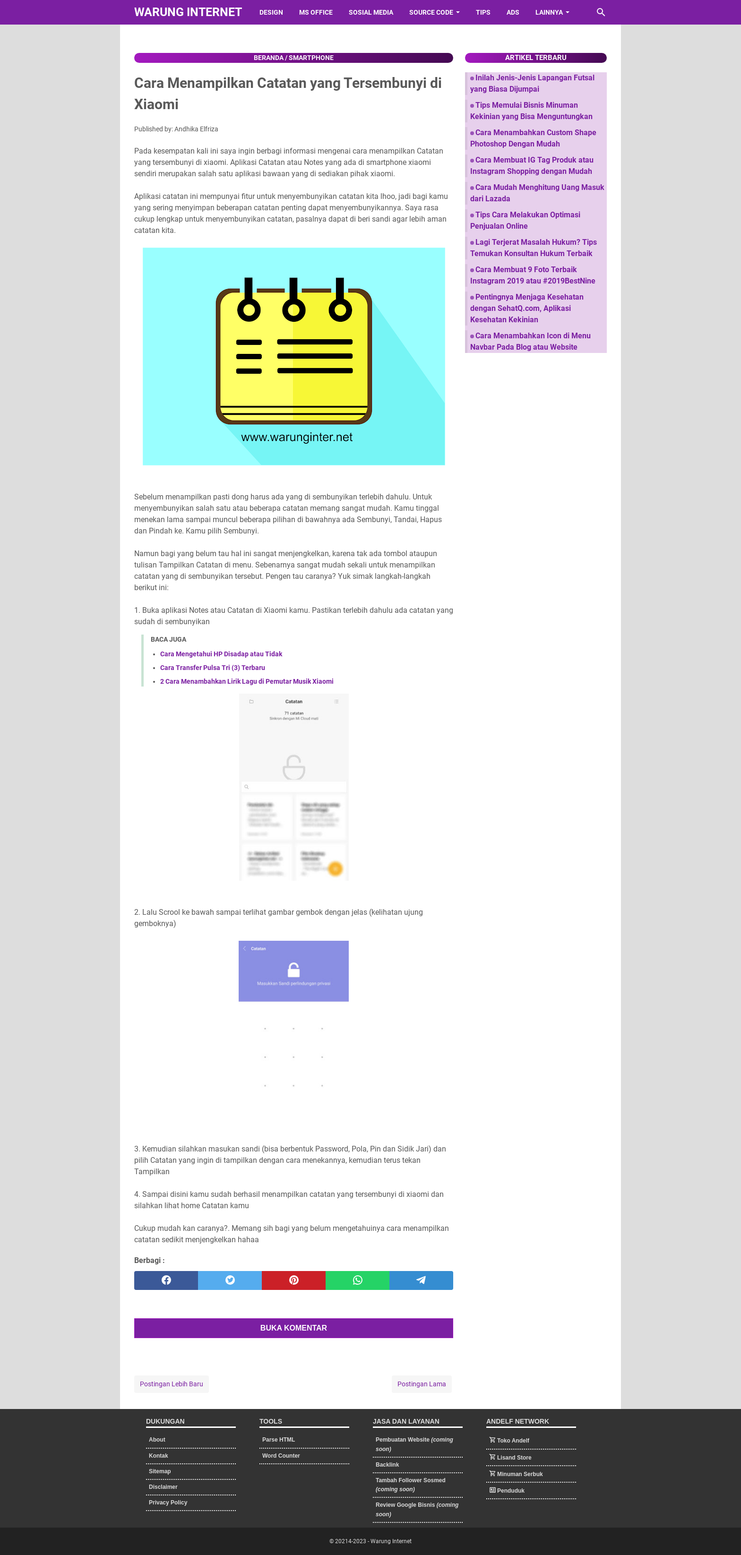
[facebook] (166, 1280)
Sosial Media (371, 12)
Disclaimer (163, 1487)
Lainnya (549, 12)
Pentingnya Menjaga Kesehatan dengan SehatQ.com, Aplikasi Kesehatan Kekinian (527, 308)
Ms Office (316, 12)
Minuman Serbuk (520, 1474)
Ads (513, 12)
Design (271, 12)
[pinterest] (294, 1280)
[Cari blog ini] (601, 12)
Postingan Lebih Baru (171, 1384)
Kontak (158, 1455)
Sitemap (160, 1471)
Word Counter (281, 1455)
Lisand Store (514, 1457)
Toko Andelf (513, 1440)
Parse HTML (278, 1439)
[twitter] (230, 1280)
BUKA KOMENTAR (293, 1328)
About (157, 1439)
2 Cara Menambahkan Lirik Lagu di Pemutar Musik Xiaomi (247, 681)
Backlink (387, 1464)
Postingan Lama (421, 1384)
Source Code (431, 12)
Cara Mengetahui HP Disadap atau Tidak (221, 654)
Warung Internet (188, 12)
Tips (483, 12)
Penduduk (511, 1490)
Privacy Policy (168, 1502)
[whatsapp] (357, 1280)
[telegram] (421, 1280)
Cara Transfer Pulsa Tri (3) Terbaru (212, 667)
